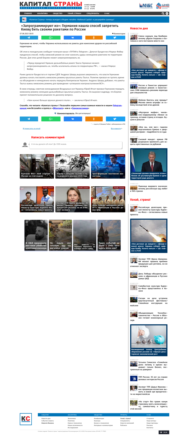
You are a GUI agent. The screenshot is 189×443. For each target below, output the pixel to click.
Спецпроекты (93, 13)
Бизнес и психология (101, 423)
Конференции (99, 418)
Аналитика (42, 13)
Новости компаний (127, 423)
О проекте (150, 418)
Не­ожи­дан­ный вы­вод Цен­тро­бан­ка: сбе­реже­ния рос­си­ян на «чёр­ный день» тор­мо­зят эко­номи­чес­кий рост (148, 351)
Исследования (73, 428)
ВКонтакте (58, 108)
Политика (71, 421)
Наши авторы (151, 421)
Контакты (150, 428)
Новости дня (139, 28)
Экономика (85, 155)
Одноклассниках (80, 108)
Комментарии (119, 33)
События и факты (47, 421)
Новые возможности (75, 425)
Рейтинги (123, 425)
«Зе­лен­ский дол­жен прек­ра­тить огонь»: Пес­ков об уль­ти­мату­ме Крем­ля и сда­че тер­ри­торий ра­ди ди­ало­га (148, 175)
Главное (28, 13)
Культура (50, 155)
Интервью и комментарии (103, 425)
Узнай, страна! (74, 13)
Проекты (123, 415)
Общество (57, 13)
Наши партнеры (152, 423)
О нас (106, 13)
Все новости (116, 128)
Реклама (150, 425)
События (45, 415)
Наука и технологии (75, 423)
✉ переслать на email (31, 128)
